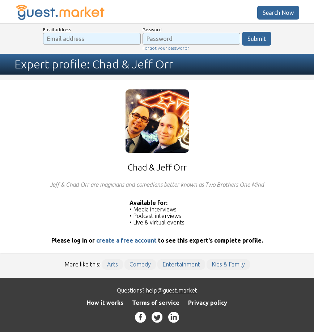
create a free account (126, 240)
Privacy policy (207, 302)
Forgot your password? (166, 48)
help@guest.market (171, 290)
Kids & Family (228, 264)
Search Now (278, 12)
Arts (112, 264)
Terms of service (155, 302)
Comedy (140, 264)
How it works (105, 302)
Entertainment (181, 264)
